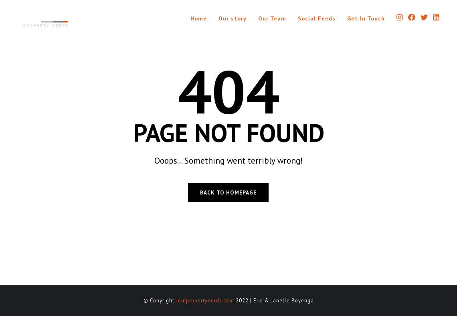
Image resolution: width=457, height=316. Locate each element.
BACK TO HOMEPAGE (228, 192)
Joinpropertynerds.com (205, 300)
